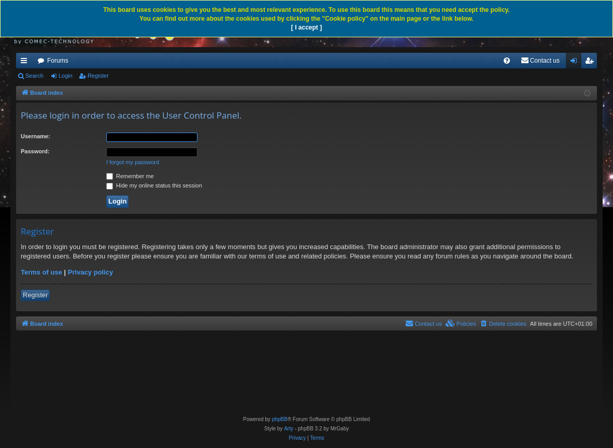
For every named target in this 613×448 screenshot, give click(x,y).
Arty (288, 428)
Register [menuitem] (591, 62)
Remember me (130, 176)
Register (98, 76)
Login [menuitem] (576, 62)
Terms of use (41, 272)
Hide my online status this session (154, 185)
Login (66, 76)
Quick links (26, 62)
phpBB (280, 419)
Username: (35, 136)
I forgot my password (132, 162)
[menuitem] (507, 60)
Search (34, 76)
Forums (57, 60)
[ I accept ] (306, 27)
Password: (35, 151)
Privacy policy (90, 272)
